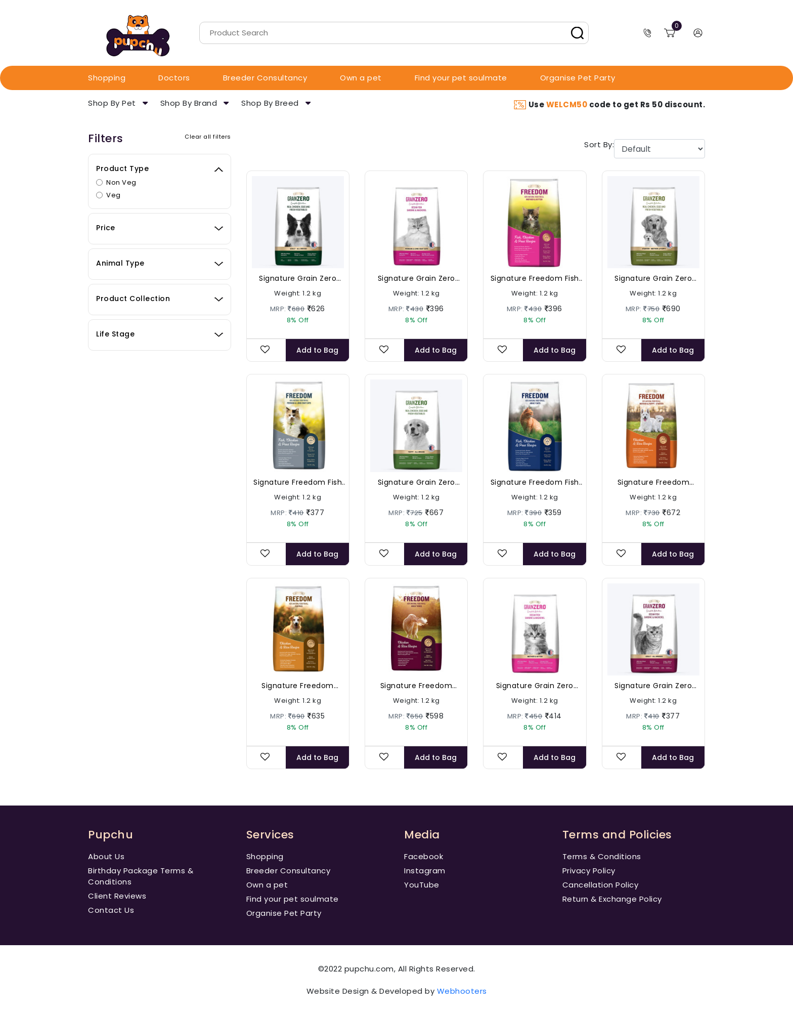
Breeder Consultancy (265, 77)
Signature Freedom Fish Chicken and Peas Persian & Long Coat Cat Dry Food (297, 482)
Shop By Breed (270, 103)
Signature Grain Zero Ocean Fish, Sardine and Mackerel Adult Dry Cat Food (653, 686)
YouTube (421, 884)
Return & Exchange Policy (612, 899)
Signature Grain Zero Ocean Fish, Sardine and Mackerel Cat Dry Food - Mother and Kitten (535, 686)
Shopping (106, 77)
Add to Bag (317, 350)
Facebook (423, 856)
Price (105, 227)
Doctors (174, 77)
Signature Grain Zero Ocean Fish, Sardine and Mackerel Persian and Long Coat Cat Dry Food (416, 278)
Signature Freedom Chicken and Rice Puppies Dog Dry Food (297, 686)
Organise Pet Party (577, 77)
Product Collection (133, 298)
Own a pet (361, 77)
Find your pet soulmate (461, 77)
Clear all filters (208, 137)
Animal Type (120, 263)
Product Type (122, 168)
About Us (106, 856)
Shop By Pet (112, 103)
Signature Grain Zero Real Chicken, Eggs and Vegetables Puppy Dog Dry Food (416, 482)
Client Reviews (117, 896)
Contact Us (111, 910)
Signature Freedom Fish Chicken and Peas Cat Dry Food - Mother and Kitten (535, 278)
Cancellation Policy (600, 884)
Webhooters (462, 991)
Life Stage (115, 334)
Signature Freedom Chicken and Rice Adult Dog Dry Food (416, 686)
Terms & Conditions (601, 856)
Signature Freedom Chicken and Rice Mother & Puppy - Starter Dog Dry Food (653, 482)
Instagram (425, 870)
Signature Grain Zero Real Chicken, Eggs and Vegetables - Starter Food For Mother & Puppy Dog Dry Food (653, 278)
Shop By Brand (188, 103)
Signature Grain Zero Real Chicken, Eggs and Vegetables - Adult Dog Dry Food (298, 278)
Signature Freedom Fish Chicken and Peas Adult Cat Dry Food (534, 482)
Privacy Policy (588, 870)
